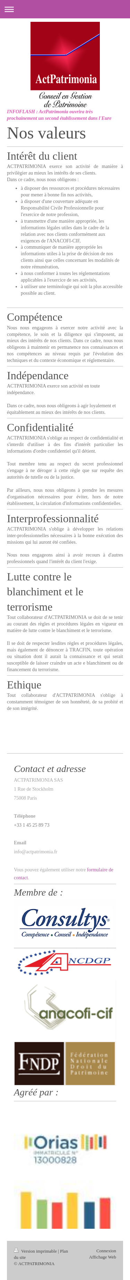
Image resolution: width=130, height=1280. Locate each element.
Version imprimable (36, 1251)
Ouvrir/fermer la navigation (65, 9)
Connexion (106, 1250)
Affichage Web (102, 1257)
